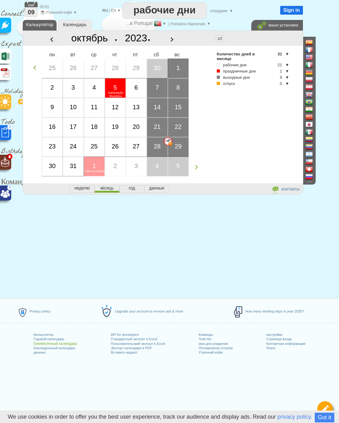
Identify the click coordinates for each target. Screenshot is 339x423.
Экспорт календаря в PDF (131, 348)
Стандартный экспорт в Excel (134, 339)
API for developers (125, 334)
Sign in (291, 10)
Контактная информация (285, 343)
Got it (324, 417)
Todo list (205, 339)
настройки (274, 334)
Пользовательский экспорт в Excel (138, 343)
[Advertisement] (163, 245)
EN (113, 10)
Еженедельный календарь (54, 348)
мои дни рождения (213, 343)
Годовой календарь (49, 339)
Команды (206, 334)
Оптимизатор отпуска (216, 348)
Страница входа (279, 339)
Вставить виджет (124, 352)
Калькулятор (43, 334)
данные (40, 352)
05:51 (44, 7)
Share (270, 348)
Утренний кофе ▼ (58, 12)
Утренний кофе (211, 352)
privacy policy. (294, 417)
